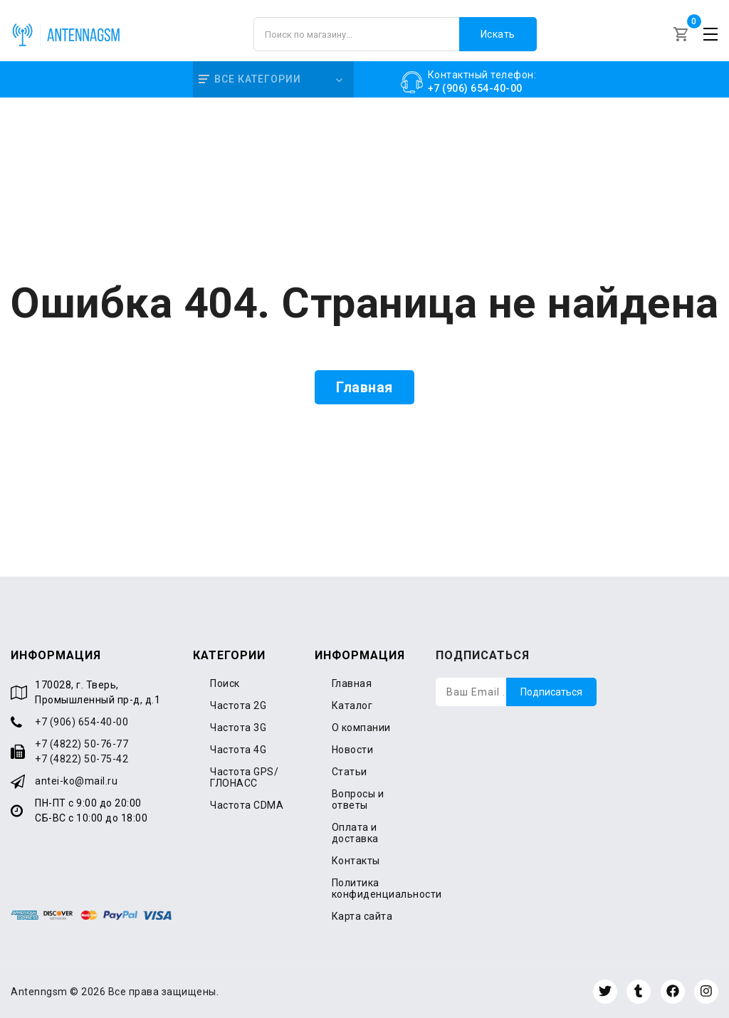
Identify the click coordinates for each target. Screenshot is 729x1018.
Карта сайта (362, 916)
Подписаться (551, 692)
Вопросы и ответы (358, 799)
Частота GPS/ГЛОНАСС (244, 777)
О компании (361, 727)
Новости (353, 749)
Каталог (352, 705)
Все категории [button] (250, 79)
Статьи (349, 771)
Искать (498, 34)
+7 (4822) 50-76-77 (81, 744)
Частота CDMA (246, 805)
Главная (364, 387)
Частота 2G (238, 705)
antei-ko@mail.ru (76, 781)
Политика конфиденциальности (387, 888)
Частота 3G (238, 727)
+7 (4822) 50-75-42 (81, 759)
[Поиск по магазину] (394, 34)
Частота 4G (238, 749)
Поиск (225, 683)
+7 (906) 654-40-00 (81, 722)
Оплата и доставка (355, 833)
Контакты (356, 860)
